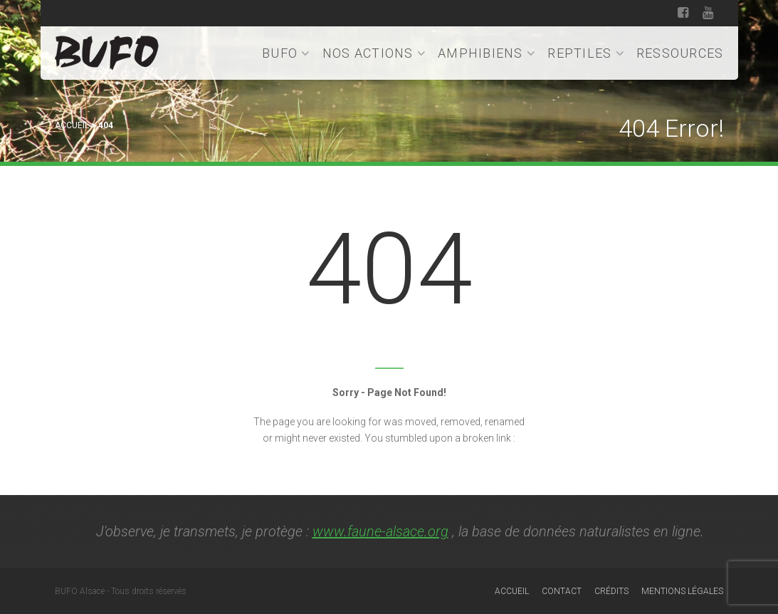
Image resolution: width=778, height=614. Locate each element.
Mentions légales (682, 591)
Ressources (680, 53)
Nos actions (374, 53)
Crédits (611, 591)
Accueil (72, 125)
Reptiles (586, 53)
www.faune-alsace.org (380, 531)
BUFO (286, 53)
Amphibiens (487, 53)
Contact (562, 591)
